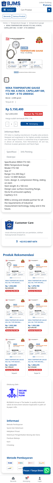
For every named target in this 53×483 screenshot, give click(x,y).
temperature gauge (36, 23)
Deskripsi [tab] (11, 157)
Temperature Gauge (18, 23)
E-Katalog (10, 445)
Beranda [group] (7, 16)
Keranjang (32, 124)
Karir (8, 442)
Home (5, 23)
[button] (6, 79)
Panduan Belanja (13, 438)
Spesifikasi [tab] (11, 151)
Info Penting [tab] (26, 151)
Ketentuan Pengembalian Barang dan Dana (23, 435)
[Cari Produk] (33, 9)
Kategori (9, 10)
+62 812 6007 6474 (26, 241)
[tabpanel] (25, 178)
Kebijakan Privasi (13, 431)
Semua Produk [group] (19, 16)
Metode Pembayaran (15, 424)
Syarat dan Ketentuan (15, 428)
